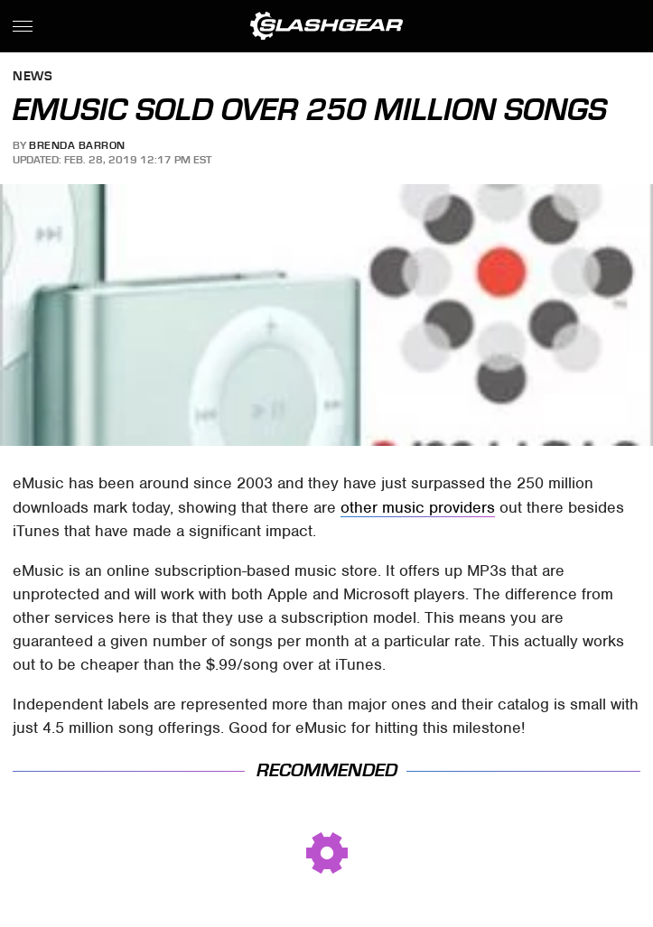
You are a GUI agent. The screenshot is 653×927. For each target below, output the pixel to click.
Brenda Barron (77, 145)
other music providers (417, 507)
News (32, 77)
